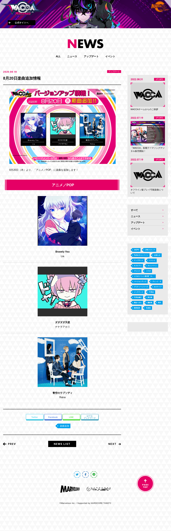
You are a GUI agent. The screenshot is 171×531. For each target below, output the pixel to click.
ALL (58, 56)
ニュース (72, 56)
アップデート (91, 56)
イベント (110, 56)
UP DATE (159, 79)
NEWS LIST (62, 443)
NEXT (112, 443)
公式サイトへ (21, 22)
